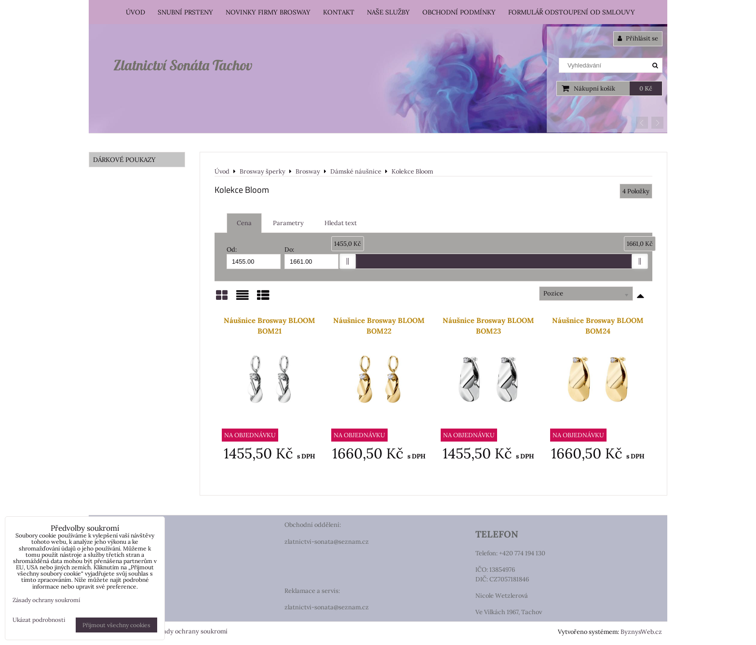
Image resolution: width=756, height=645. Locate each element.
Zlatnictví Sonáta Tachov (182, 65)
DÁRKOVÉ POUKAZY (124, 159)
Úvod (135, 12)
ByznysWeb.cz (641, 632)
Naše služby (388, 12)
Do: (311, 257)
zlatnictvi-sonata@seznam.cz (326, 542)
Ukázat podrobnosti (39, 620)
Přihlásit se (638, 38)
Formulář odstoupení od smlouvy (571, 12)
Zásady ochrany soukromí (190, 631)
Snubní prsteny (185, 12)
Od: (254, 257)
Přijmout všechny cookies (116, 625)
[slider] (347, 261)
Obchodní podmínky (459, 12)
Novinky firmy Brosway (268, 12)
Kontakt (338, 12)
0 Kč (645, 88)
